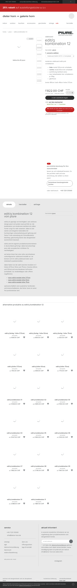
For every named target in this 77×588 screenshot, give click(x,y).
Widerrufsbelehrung (10, 552)
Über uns (25, 542)
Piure (10, 32)
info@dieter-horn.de (12, 535)
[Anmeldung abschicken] (71, 541)
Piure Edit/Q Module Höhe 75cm (18, 282)
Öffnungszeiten (27, 544)
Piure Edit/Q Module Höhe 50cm (18, 280)
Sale (58, 23)
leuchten (22, 23)
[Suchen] (71, 16)
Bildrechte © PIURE (19, 60)
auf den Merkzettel (56, 102)
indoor (5, 23)
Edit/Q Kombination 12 (20, 32)
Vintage (51, 23)
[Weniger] (68, 93)
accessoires (32, 23)
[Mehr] (72, 93)
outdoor (13, 23)
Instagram (57, 561)
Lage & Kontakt (27, 547)
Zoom (30, 39)
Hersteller (70, 23)
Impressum (7, 550)
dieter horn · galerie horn (18, 16)
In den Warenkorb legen (60, 98)
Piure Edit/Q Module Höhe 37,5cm (19, 277)
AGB (5, 544)
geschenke (42, 23)
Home (4, 32)
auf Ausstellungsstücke (24, 7)
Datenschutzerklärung (11, 547)
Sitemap (7, 542)
